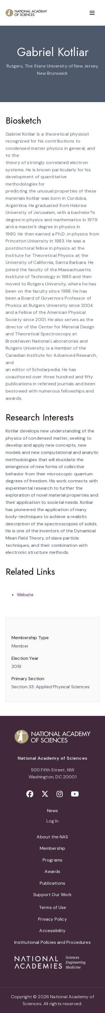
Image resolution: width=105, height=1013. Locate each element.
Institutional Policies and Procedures (52, 942)
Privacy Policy (52, 919)
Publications (52, 883)
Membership (53, 848)
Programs (52, 860)
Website (25, 595)
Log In (52, 821)
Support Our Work (52, 894)
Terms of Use (52, 907)
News (52, 811)
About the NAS (52, 837)
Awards (52, 871)
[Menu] (92, 13)
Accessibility (52, 930)
